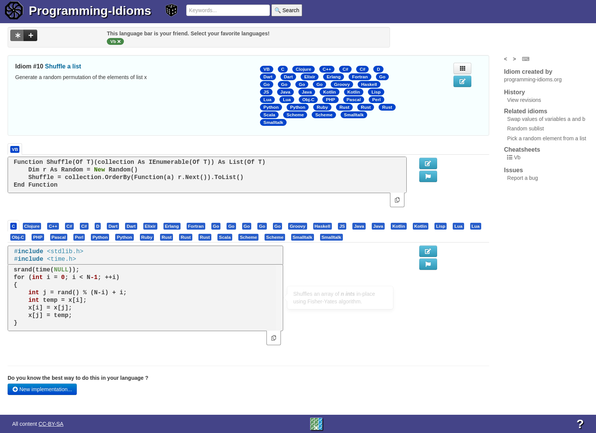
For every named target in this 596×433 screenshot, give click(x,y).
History (514, 92)
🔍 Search (286, 10)
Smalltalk (354, 114)
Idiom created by (528, 71)
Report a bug (522, 178)
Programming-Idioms (90, 10)
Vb (517, 157)
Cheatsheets (522, 149)
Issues (513, 170)
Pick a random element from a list (546, 138)
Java (285, 92)
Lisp (375, 92)
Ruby (322, 107)
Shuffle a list (63, 66)
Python (271, 107)
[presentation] (13, 226)
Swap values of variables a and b (546, 119)
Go (382, 76)
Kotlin (329, 92)
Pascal (354, 99)
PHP (330, 99)
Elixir (309, 76)
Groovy (342, 84)
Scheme (295, 114)
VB (266, 69)
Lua (267, 99)
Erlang (334, 76)
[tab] (14, 226)
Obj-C (308, 99)
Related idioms (525, 111)
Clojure (303, 69)
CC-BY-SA (50, 424)
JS (266, 92)
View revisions (524, 100)
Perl (376, 99)
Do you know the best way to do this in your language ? (78, 378)
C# (345, 69)
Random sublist (525, 128)
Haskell (369, 84)
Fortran (360, 76)
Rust (344, 107)
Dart (268, 76)
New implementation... (42, 389)
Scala (269, 114)
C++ (327, 69)
